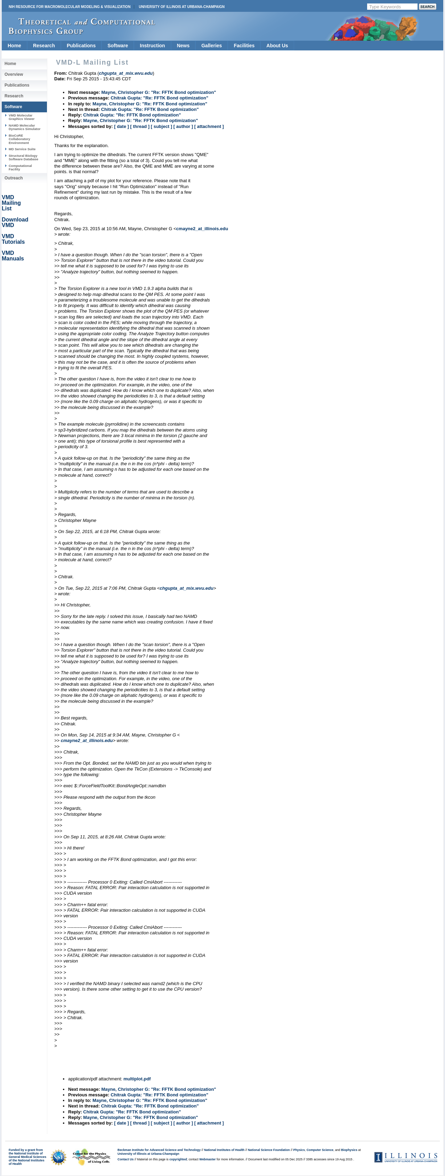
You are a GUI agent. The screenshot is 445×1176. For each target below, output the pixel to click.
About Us (277, 45)
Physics (299, 1150)
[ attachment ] (209, 126)
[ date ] (121, 126)
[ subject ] (161, 126)
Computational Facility (20, 167)
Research (44, 45)
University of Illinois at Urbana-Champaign (182, 7)
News (183, 45)
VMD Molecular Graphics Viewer (21, 117)
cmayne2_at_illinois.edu (202, 228)
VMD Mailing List (11, 202)
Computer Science (320, 1150)
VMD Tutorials (13, 239)
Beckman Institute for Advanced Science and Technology (159, 1150)
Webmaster (207, 1159)
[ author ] (183, 126)
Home (14, 45)
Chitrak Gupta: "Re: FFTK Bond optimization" (159, 97)
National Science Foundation (269, 1150)
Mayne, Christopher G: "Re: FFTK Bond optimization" (158, 92)
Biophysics (349, 1150)
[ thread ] (139, 126)
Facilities (244, 45)
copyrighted (178, 1159)
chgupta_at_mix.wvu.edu (186, 588)
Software (117, 45)
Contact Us (126, 1159)
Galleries (211, 45)
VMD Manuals (13, 255)
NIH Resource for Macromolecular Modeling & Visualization (69, 7)
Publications (81, 45)
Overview (14, 74)
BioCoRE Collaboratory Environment (19, 139)
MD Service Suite (22, 149)
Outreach (14, 178)
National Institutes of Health (224, 1150)
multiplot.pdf (137, 1078)
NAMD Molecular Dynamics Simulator (25, 127)
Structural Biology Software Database (23, 157)
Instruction (152, 45)
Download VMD (15, 222)
